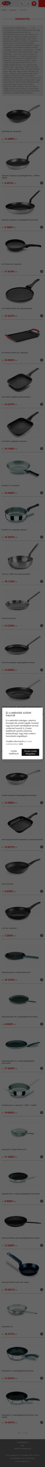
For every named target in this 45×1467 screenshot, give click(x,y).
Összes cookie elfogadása (30, 752)
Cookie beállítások (14, 752)
